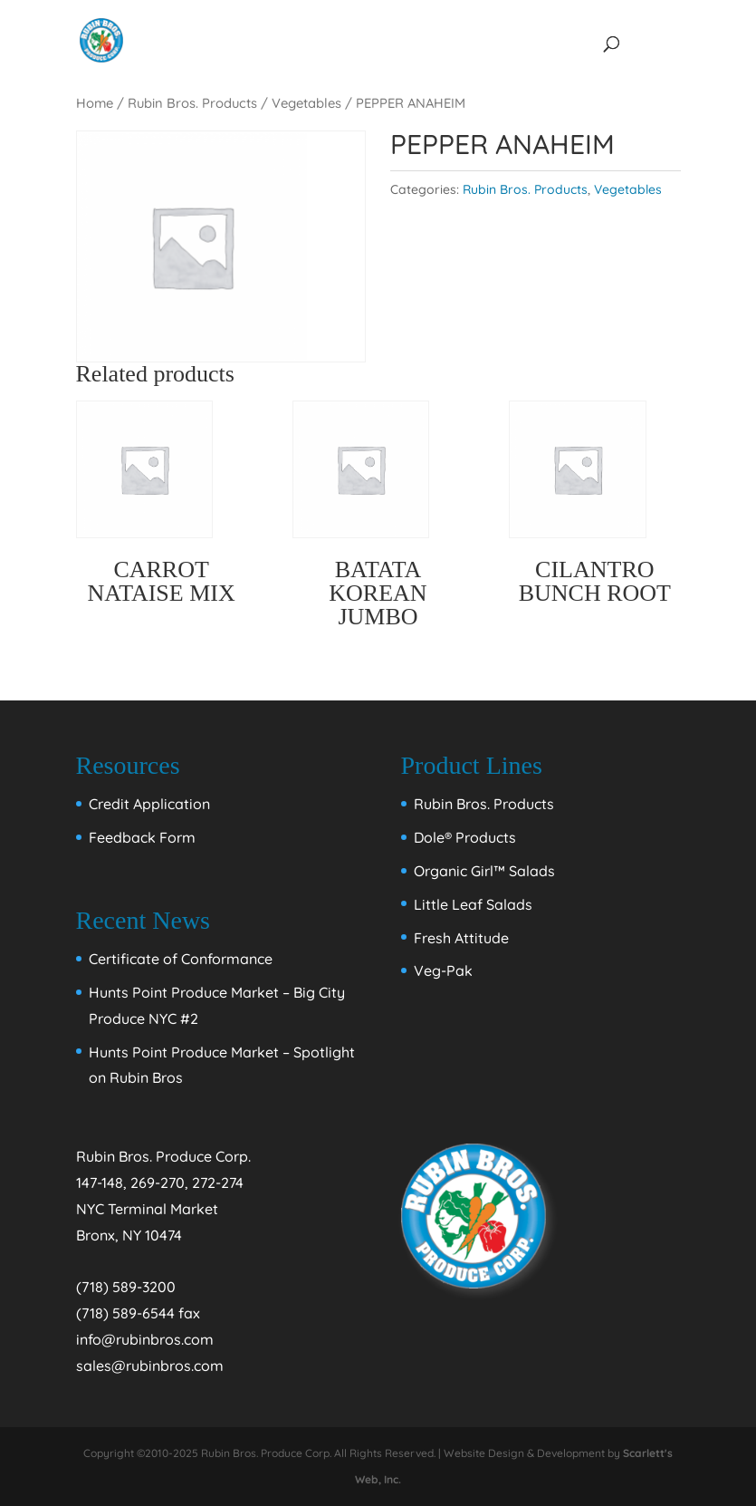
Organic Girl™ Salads (484, 871)
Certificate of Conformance (181, 959)
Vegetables (306, 102)
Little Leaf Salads (473, 904)
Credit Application (149, 804)
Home (94, 102)
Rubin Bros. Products (192, 102)
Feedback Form (142, 837)
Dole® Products (465, 837)
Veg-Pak (443, 970)
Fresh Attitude (461, 938)
